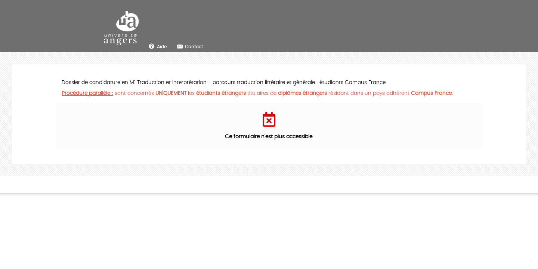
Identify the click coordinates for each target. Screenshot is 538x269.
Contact (194, 46)
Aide (162, 46)
